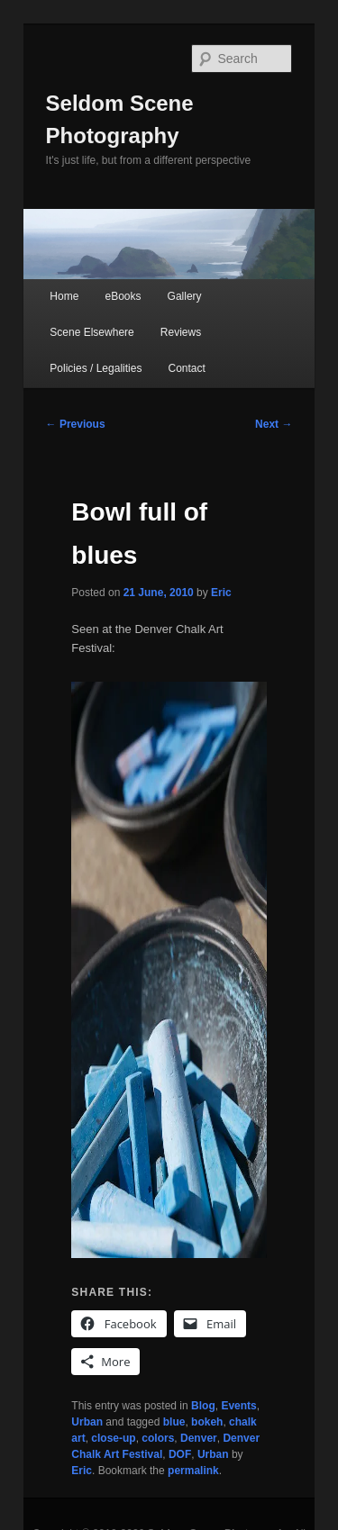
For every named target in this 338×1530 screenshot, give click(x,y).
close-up (113, 1438)
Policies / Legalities (96, 368)
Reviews (180, 332)
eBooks (123, 296)
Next (273, 424)
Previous (75, 424)
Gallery (185, 296)
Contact (187, 368)
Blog (203, 1405)
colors (158, 1438)
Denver (198, 1438)
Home (64, 296)
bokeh (207, 1422)
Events (238, 1405)
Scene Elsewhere (91, 332)
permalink (193, 1470)
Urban (87, 1422)
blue (174, 1422)
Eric (221, 592)
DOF (180, 1454)
